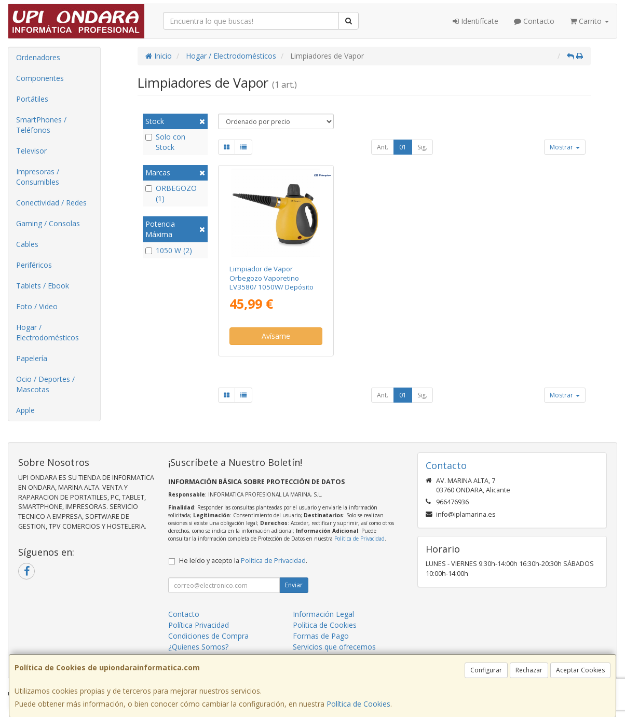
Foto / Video (37, 306)
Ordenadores (38, 57)
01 (402, 147)
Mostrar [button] (565, 147)
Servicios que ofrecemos (334, 647)
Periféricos (34, 265)
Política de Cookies (358, 704)
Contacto (534, 21)
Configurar (486, 670)
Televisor (31, 151)
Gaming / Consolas (48, 223)
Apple (25, 410)
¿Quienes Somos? (198, 647)
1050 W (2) (168, 250)
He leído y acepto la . (243, 560)
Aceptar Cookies (580, 670)
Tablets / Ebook (42, 286)
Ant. (382, 147)
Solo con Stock (165, 142)
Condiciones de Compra (208, 636)
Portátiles (32, 99)
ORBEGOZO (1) (171, 193)
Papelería (31, 358)
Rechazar (528, 670)
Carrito (589, 21)
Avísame (276, 336)
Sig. (422, 147)
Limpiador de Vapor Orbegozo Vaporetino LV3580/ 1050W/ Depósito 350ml (271, 282)
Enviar (294, 585)
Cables (27, 244)
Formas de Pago (321, 636)
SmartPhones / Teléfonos (41, 125)
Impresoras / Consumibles (37, 177)
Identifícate (475, 21)
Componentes (40, 78)
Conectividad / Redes (51, 203)
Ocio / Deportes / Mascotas (45, 384)
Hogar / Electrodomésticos (47, 332)
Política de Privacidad (359, 538)
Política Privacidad (198, 625)
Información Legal (323, 614)
